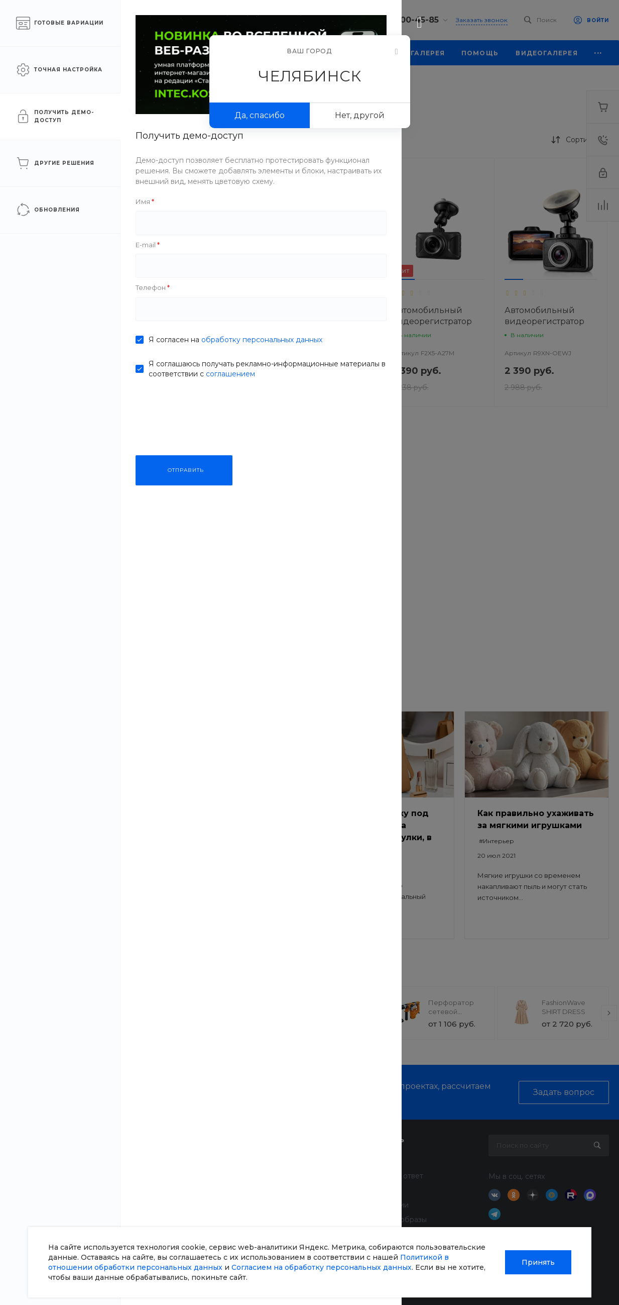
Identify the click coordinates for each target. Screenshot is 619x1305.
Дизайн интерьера (303, 1205)
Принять (538, 1262)
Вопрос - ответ (396, 1175)
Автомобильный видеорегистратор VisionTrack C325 (544, 321)
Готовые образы (398, 1219)
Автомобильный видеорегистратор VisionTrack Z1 (206, 321)
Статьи (183, 1175)
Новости (186, 1161)
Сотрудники (193, 1219)
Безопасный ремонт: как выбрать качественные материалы (224, 825)
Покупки (385, 1161)
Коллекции (389, 1205)
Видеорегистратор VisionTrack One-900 (321, 564)
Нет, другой (360, 115)
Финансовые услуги (306, 1175)
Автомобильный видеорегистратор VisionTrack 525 (432, 321)
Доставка (287, 1161)
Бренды (383, 1190)
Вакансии (188, 1205)
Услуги (284, 1139)
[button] (175, 279)
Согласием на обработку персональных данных (321, 1267)
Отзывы (184, 1190)
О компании (196, 1139)
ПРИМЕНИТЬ (75, 472)
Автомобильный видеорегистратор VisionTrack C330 (206, 569)
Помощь (386, 1139)
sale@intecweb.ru (56, 1187)
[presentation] (156, 1013)
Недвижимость (297, 1190)
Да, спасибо (259, 115)
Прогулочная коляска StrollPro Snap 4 (226, 1011)
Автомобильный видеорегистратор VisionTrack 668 (319, 321)
